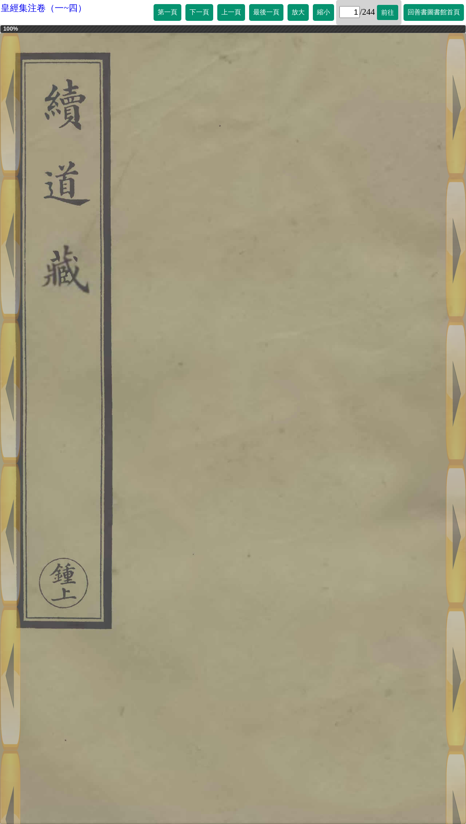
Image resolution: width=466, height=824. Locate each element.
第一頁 (167, 12)
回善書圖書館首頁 (434, 12)
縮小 (323, 12)
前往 (387, 12)
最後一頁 (266, 12)
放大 (298, 12)
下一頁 (199, 12)
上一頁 (231, 12)
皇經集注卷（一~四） (44, 8)
